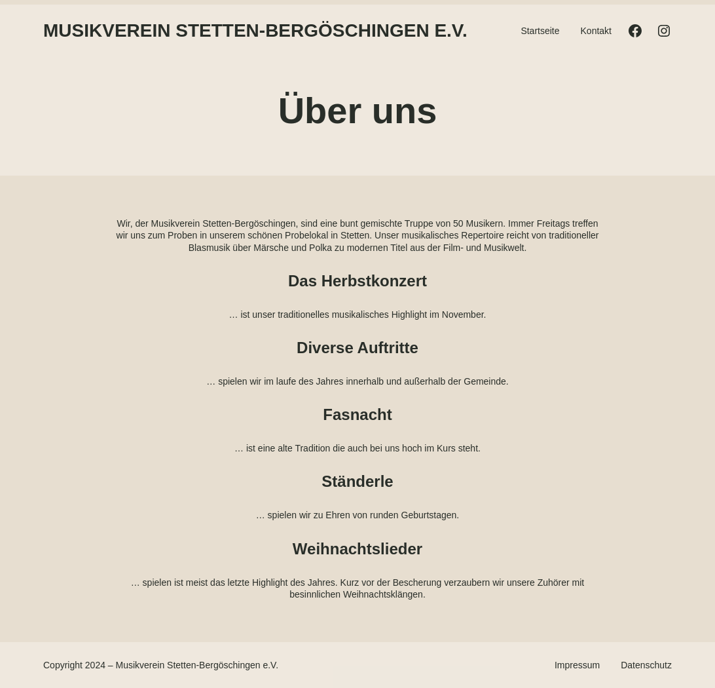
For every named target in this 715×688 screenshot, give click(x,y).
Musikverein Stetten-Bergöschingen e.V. (255, 30)
